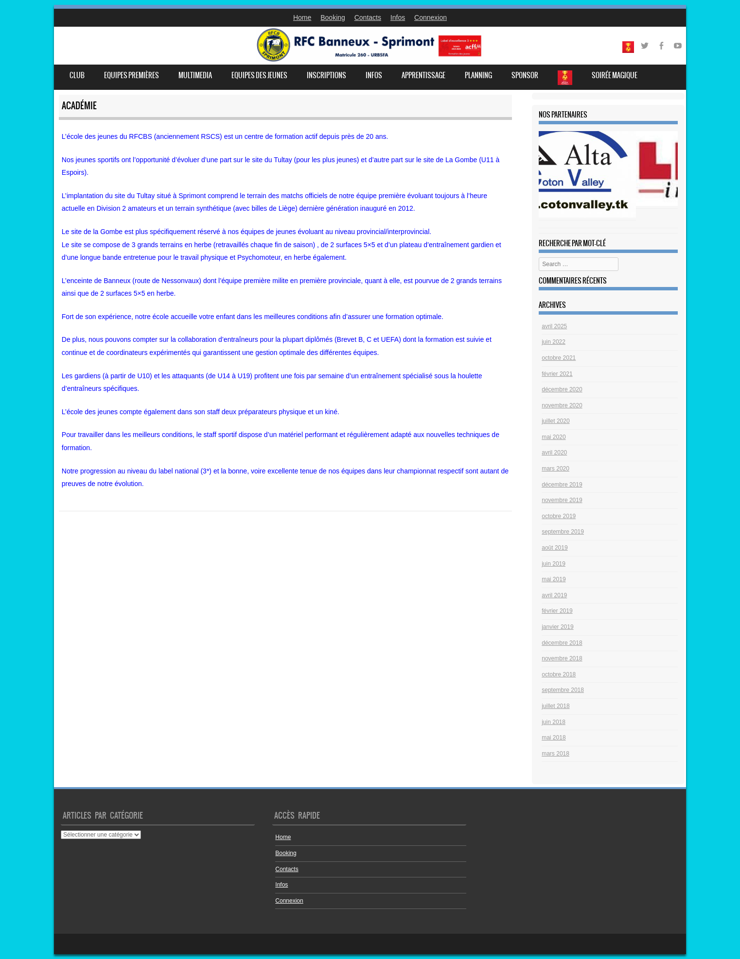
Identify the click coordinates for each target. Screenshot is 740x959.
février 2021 (557, 373)
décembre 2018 (562, 642)
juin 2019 (553, 563)
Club (77, 75)
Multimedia (195, 75)
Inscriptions (326, 75)
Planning (478, 75)
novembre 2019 (562, 500)
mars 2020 (555, 468)
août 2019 (554, 547)
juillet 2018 (555, 706)
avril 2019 (554, 595)
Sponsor (524, 75)
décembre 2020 (562, 389)
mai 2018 (553, 737)
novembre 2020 (562, 405)
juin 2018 (553, 722)
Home (302, 17)
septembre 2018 (563, 690)
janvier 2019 (557, 626)
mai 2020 (553, 437)
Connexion (430, 17)
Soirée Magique (614, 75)
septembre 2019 (563, 531)
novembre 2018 (562, 658)
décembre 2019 (562, 484)
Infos (397, 17)
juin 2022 (553, 341)
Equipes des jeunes (259, 75)
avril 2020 (554, 452)
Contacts (367, 17)
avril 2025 (554, 326)
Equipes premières (131, 75)
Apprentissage (423, 75)
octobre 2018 (559, 674)
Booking (332, 17)
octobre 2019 (559, 516)
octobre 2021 (559, 357)
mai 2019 (553, 579)
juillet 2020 (555, 421)
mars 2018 (555, 753)
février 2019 (557, 610)
